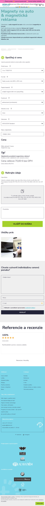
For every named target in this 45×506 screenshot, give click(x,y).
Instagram (26, 434)
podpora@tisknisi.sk (7, 425)
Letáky (2, 378)
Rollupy (3, 382)
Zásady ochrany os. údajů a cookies (32, 387)
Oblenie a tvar (5, 109)
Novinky (26, 376)
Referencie (26, 378)
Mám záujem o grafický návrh (8, 398)
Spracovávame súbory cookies (8, 496)
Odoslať (22, 312)
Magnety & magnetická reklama (26, 49)
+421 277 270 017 (7, 423)
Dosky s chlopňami (5, 387)
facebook (18, 434)
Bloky (2, 389)
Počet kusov (4, 66)
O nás (25, 382)
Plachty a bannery (5, 385)
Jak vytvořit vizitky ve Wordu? (8, 414)
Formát (3, 77)
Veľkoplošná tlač (12, 49)
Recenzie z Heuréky (22, 360)
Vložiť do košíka (22, 224)
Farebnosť (4, 98)
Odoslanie (4, 119)
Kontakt (25, 380)
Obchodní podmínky (28, 389)
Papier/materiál (5, 87)
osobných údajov (30, 308)
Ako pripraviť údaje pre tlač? (8, 400)
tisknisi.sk (3, 49)
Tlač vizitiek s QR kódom (7, 405)
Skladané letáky (5, 380)
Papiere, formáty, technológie (8, 403)
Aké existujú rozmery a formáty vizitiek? (11, 407)
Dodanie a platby (28, 385)
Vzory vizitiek (4, 376)
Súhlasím (40, 503)
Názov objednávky (6, 130)
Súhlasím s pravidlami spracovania (19, 308)
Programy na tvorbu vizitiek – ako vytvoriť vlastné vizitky (11, 411)
